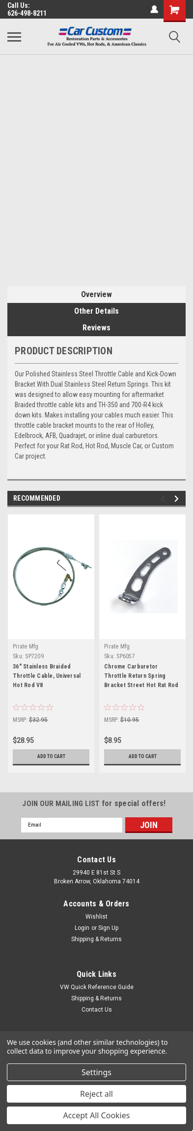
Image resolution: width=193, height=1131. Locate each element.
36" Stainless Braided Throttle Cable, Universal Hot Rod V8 (47, 676)
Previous (164, 498)
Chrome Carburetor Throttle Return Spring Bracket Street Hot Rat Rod (141, 676)
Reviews (96, 327)
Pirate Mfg (26, 646)
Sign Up (108, 927)
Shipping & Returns (96, 939)
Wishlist (96, 916)
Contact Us (97, 1009)
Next (178, 498)
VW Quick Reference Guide (97, 987)
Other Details (96, 311)
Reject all (96, 1093)
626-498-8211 (27, 13)
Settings (96, 1072)
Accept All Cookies (96, 1115)
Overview (96, 294)
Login (82, 927)
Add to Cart (51, 756)
